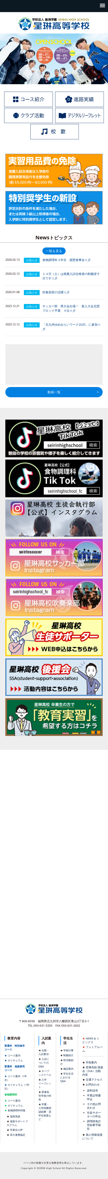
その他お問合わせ (94, 1105)
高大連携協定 (17, 1134)
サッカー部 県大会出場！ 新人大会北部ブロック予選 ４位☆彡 (71, 308)
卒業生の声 (16, 1130)
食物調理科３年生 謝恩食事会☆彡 (66, 260)
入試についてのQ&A (43, 1062)
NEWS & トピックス (90, 1040)
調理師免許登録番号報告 (94, 1124)
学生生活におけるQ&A (67, 1077)
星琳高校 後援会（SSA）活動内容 (92, 1070)
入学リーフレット (44, 1083)
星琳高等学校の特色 (44, 1095)
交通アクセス (94, 1079)
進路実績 (15, 1116)
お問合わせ (93, 1084)
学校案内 (91, 1062)
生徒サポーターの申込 (94, 1114)
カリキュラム (15, 1060)
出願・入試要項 (43, 1052)
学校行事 (68, 1050)
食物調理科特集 (16, 1110)
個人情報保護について (92, 1136)
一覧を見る (54, 251)
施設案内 (68, 1068)
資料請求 (92, 1090)
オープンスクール (44, 1072)
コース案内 (14, 1055)
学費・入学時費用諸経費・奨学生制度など (44, 1111)
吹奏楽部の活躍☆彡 (56, 292)
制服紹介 (68, 1055)
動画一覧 (54, 392)
